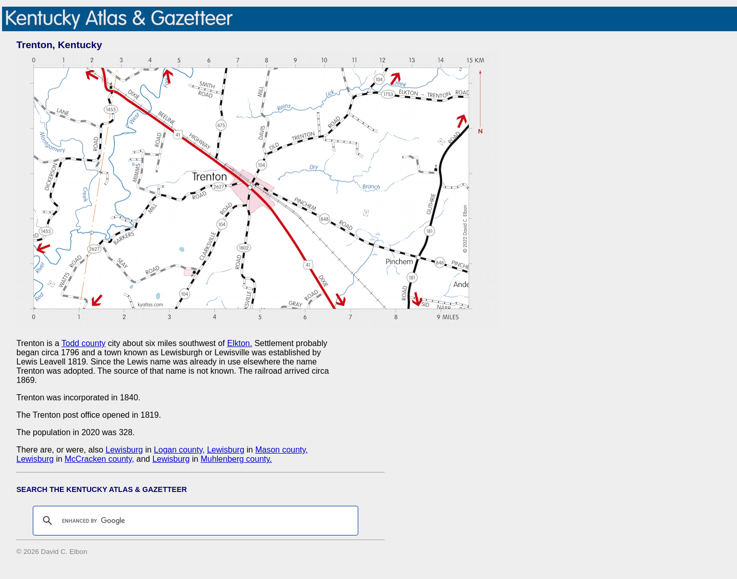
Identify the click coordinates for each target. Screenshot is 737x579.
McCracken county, (99, 459)
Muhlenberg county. (236, 459)
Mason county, (281, 449)
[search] (194, 520)
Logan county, (179, 449)
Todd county (83, 343)
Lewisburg (124, 449)
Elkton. (239, 343)
